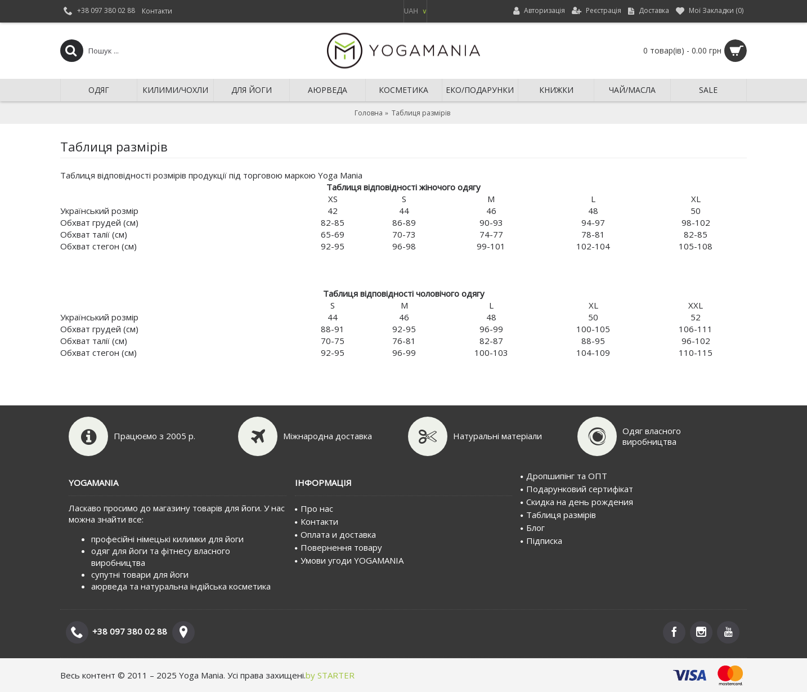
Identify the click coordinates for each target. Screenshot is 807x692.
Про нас (314, 508)
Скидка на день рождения (577, 501)
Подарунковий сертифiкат (577, 488)
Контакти (316, 521)
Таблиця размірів (558, 514)
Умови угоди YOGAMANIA (349, 560)
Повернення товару (338, 547)
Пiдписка (541, 540)
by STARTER (330, 675)
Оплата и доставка (335, 534)
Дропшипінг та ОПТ (564, 475)
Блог (533, 527)
